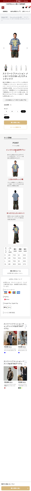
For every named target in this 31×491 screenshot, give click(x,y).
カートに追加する (15, 127)
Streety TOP (4, 17)
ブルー (6, 117)
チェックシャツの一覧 (16, 17)
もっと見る (26, 326)
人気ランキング (26, 11)
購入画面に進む (15, 122)
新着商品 (5, 11)
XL (23, 111)
